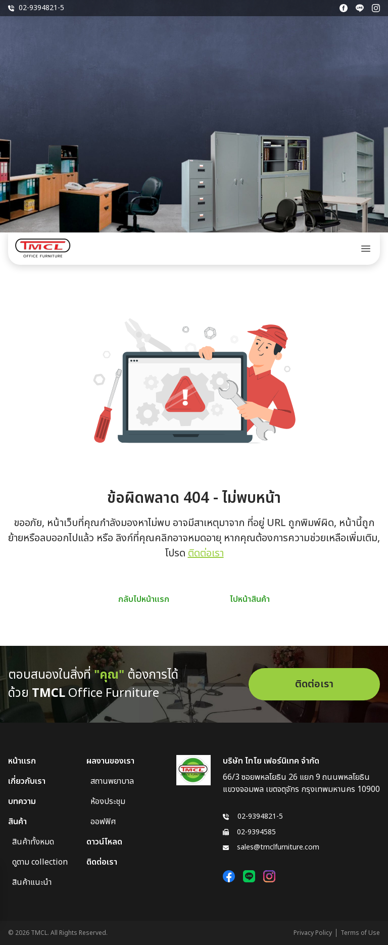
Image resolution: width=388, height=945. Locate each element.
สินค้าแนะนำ (32, 882)
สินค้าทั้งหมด (33, 842)
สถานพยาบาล (112, 781)
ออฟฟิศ (103, 822)
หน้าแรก (22, 761)
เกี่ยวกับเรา (26, 781)
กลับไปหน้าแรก (143, 599)
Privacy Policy (313, 932)
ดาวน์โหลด (104, 842)
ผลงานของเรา (110, 761)
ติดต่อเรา (206, 553)
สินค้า (17, 822)
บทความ (22, 801)
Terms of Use (360, 932)
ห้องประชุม (107, 801)
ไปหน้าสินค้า (250, 599)
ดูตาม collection (40, 862)
